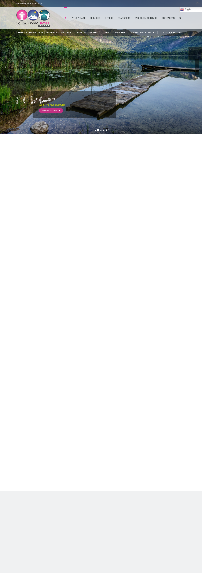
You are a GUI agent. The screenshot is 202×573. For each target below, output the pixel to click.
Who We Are (78, 18)
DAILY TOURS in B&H (115, 32)
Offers (109, 18)
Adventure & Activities (143, 32)
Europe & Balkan (172, 32)
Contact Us (168, 18)
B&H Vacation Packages (30, 32)
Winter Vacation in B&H (58, 32)
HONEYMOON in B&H (87, 32)
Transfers (124, 18)
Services (95, 18)
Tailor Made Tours (146, 18)
